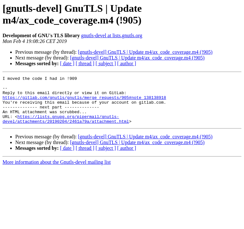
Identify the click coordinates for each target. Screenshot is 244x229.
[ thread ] (85, 63)
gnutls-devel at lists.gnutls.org (111, 35)
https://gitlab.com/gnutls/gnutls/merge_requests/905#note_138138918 (84, 102)
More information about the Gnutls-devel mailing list (57, 171)
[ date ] (67, 63)
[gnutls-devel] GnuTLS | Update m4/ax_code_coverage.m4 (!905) (145, 52)
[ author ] (126, 63)
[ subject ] (106, 63)
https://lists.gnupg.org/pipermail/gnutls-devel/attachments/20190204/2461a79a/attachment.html (66, 128)
